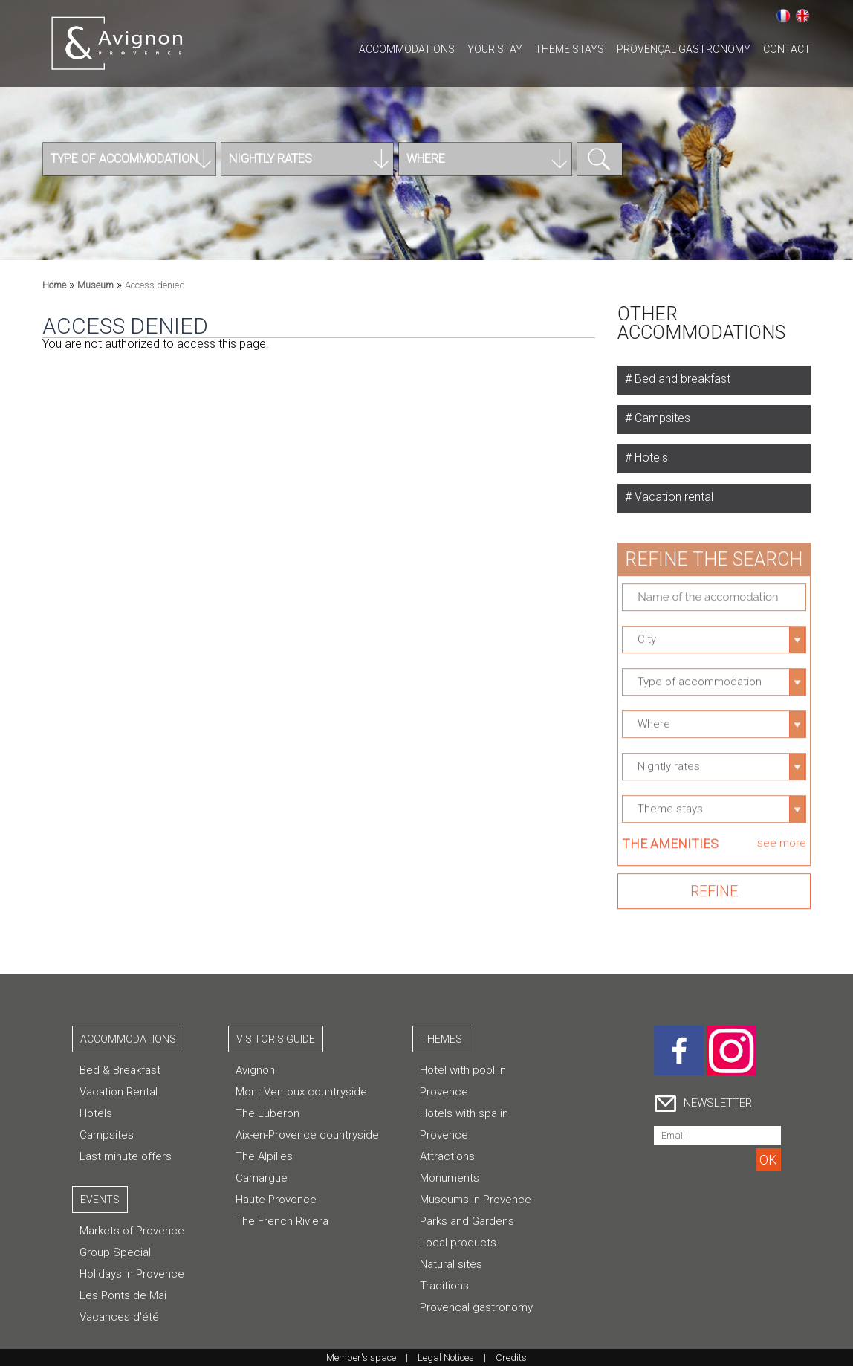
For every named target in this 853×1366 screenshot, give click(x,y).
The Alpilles (264, 1156)
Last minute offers (126, 1156)
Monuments (449, 1178)
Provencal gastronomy (476, 1307)
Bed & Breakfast (120, 1070)
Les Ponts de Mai (123, 1295)
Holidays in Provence (132, 1274)
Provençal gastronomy (683, 49)
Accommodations (407, 49)
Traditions (444, 1285)
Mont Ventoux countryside (301, 1091)
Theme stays (569, 49)
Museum (95, 285)
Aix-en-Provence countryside (307, 1135)
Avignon (255, 1070)
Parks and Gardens (467, 1221)
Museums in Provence (475, 1199)
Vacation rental (672, 497)
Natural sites (451, 1264)
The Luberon (267, 1113)
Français (783, 15)
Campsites (661, 418)
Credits (511, 1357)
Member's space (361, 1357)
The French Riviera (282, 1221)
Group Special (115, 1252)
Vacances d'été (119, 1317)
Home (54, 285)
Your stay (494, 49)
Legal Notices (446, 1357)
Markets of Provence (132, 1230)
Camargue (262, 1178)
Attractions (447, 1156)
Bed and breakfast (681, 379)
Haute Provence (276, 1199)
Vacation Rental (119, 1091)
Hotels (650, 457)
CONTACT (787, 49)
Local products (458, 1242)
